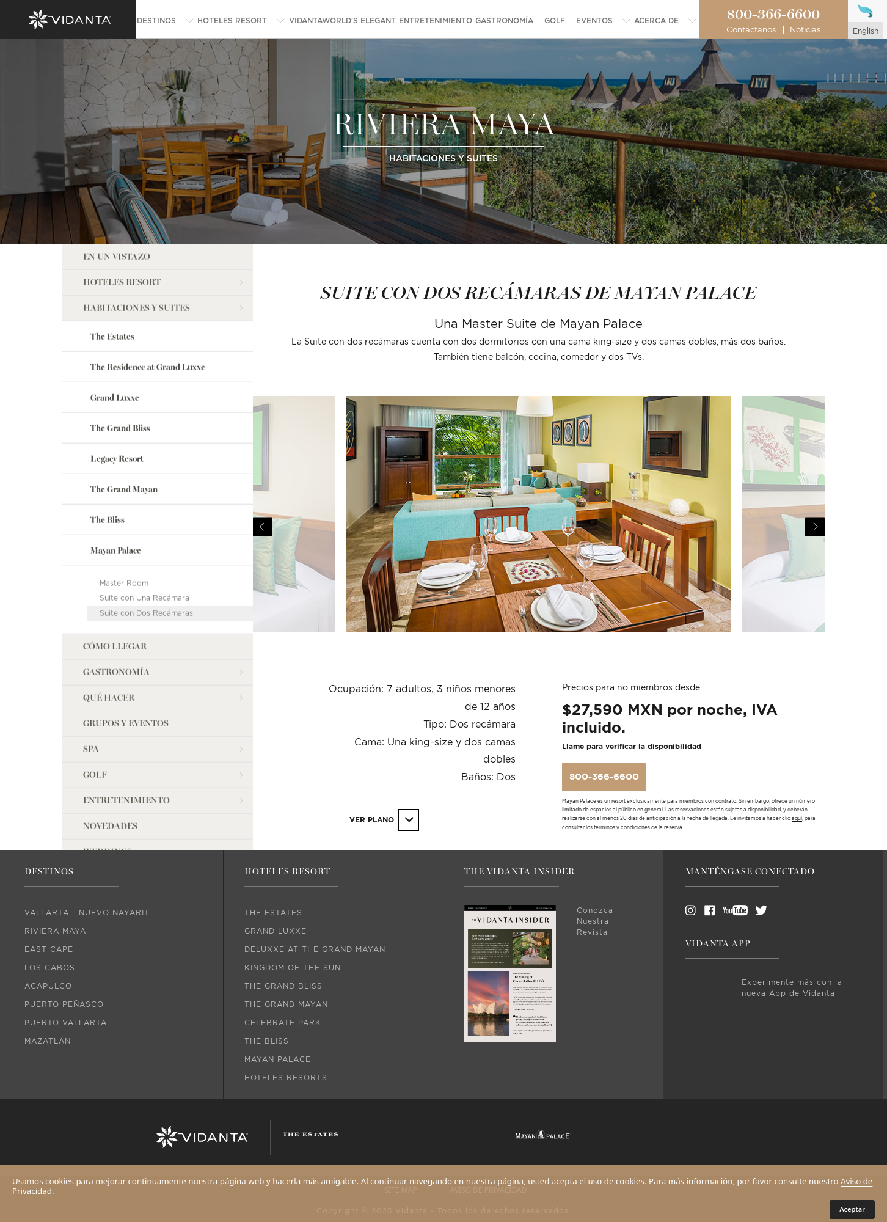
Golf (95, 775)
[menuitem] (165, 21)
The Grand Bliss (120, 428)
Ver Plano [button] (383, 819)
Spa (91, 749)
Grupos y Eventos (126, 724)
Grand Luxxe (114, 398)
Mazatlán (47, 1041)
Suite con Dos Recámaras (146, 613)
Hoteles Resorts (285, 1077)
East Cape (48, 949)
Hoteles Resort (122, 282)
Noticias (805, 30)
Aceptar (852, 1208)
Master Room (124, 583)
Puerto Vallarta (65, 1022)
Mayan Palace (115, 551)
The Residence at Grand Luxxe (147, 367)
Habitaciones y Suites (136, 308)
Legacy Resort (117, 459)
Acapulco (48, 986)
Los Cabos (49, 967)
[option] (538, 526)
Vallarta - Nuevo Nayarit (87, 912)
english (865, 31)
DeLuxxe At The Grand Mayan (314, 949)
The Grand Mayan (124, 490)
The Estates (112, 337)
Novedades (110, 826)
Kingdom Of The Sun (292, 967)
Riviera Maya (55, 931)
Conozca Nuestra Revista (595, 921)
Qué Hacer (108, 698)
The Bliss (107, 520)
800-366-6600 (773, 14)
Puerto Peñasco (64, 1004)
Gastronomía (116, 672)
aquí (797, 818)
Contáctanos (751, 30)
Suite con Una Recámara (144, 598)
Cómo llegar (115, 647)
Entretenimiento (126, 801)
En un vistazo (116, 257)
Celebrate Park (282, 1022)
